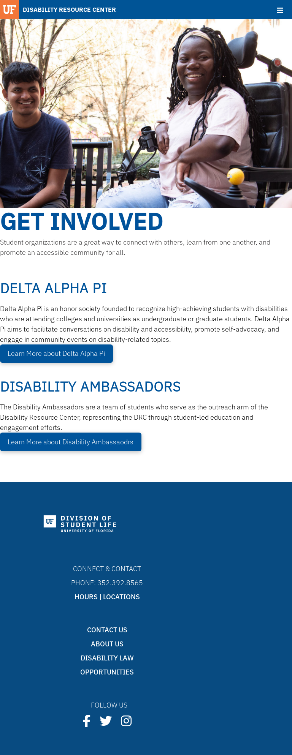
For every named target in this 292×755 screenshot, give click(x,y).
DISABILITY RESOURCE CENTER (69, 9)
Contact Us (107, 629)
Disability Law (107, 658)
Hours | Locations (107, 596)
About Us (107, 644)
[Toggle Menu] (280, 10)
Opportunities (107, 672)
